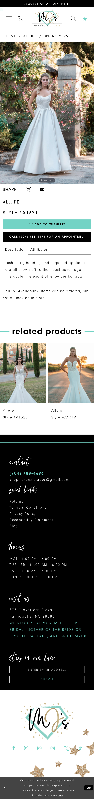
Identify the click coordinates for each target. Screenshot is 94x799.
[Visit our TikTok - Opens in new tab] (79, 748)
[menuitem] (9, 19)
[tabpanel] (47, 113)
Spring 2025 (56, 36)
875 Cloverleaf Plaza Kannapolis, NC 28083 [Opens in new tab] (48, 623)
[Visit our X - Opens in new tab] (66, 748)
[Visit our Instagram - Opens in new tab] (26, 748)
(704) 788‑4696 (26, 473)
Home (10, 36)
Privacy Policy (22, 514)
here (60, 795)
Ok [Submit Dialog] (89, 787)
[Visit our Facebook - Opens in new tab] (13, 748)
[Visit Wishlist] (85, 18)
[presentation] (23, 373)
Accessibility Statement (31, 520)
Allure (30, 36)
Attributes (39, 249)
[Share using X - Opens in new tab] (28, 189)
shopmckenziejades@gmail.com (39, 480)
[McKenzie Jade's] (47, 18)
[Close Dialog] (4, 788)
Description (15, 249)
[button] (9, 19)
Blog (13, 526)
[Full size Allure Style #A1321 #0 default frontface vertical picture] (47, 113)
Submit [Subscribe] (47, 679)
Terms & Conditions (28, 507)
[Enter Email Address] (47, 669)
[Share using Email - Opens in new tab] (42, 189)
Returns (16, 501)
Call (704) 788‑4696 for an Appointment (47, 236)
